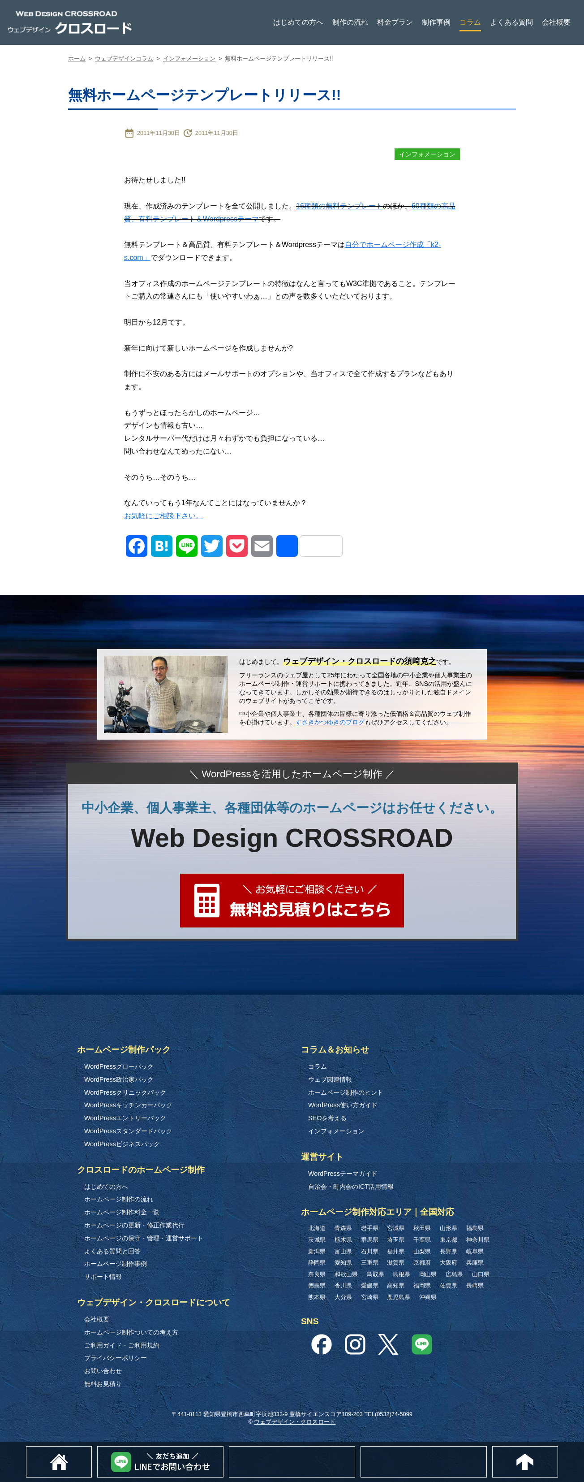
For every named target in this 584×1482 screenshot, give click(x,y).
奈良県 (317, 1274)
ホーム (77, 58)
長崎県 (475, 1285)
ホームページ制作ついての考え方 (131, 1332)
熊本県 (317, 1297)
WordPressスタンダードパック (128, 1131)
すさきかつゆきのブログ (330, 722)
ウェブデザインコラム (124, 58)
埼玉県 (395, 1239)
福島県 (475, 1228)
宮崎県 (369, 1297)
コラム (470, 22)
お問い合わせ (103, 1370)
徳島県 (317, 1285)
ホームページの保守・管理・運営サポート (143, 1238)
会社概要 (556, 22)
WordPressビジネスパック (122, 1144)
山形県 (448, 1228)
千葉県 (422, 1239)
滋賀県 (395, 1262)
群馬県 (369, 1239)
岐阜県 (475, 1251)
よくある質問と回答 (112, 1251)
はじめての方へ (298, 22)
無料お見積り (103, 1383)
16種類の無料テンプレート (339, 206)
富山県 (343, 1251)
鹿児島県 (398, 1297)
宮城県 (395, 1228)
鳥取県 (375, 1274)
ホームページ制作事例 (115, 1263)
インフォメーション (189, 58)
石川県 (369, 1251)
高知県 (395, 1285)
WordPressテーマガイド (343, 1173)
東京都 (448, 1239)
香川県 (343, 1285)
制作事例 (436, 22)
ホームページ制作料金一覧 (121, 1212)
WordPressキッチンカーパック (128, 1105)
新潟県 (317, 1251)
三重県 (369, 1262)
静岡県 (317, 1262)
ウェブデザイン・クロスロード (294, 1421)
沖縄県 (428, 1297)
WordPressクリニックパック (125, 1092)
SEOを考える (327, 1118)
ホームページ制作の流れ (118, 1199)
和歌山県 (346, 1274)
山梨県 (422, 1251)
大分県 (343, 1297)
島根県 (401, 1274)
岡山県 (428, 1274)
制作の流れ (350, 22)
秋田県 (422, 1228)
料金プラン (395, 22)
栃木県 (343, 1239)
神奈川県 (478, 1239)
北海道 (317, 1228)
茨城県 (317, 1239)
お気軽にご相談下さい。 (163, 516)
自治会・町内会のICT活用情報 (351, 1186)
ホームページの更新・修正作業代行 (134, 1225)
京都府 (422, 1262)
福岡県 (422, 1285)
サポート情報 (103, 1276)
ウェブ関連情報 (330, 1079)
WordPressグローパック (119, 1066)
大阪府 (448, 1262)
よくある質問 (511, 22)
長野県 (448, 1251)
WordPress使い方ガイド (343, 1105)
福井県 (395, 1251)
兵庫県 (475, 1262)
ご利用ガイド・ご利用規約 (121, 1345)
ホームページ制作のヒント (345, 1092)
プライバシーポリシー (115, 1357)
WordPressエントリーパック (125, 1118)
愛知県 (343, 1262)
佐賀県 (448, 1285)
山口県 (481, 1274)
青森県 (343, 1228)
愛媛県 (369, 1285)
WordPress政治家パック (119, 1079)
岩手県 (369, 1228)
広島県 (454, 1274)
